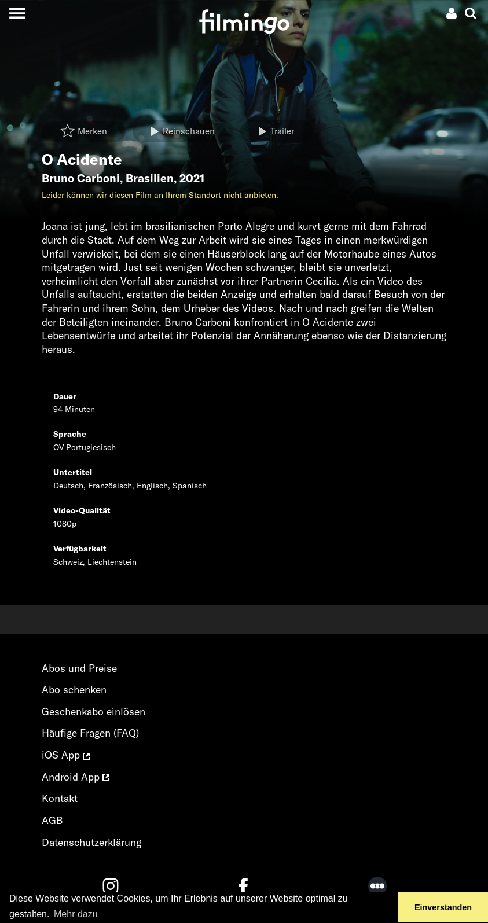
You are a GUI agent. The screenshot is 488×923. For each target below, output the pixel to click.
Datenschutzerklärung (91, 842)
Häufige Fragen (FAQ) (90, 733)
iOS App (66, 755)
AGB (52, 820)
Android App (75, 777)
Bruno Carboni (81, 178)
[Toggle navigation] (17, 13)
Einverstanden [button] (443, 907)
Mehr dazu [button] (76, 914)
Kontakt (60, 798)
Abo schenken (74, 689)
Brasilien (150, 178)
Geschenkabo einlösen (93, 711)
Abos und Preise (79, 668)
